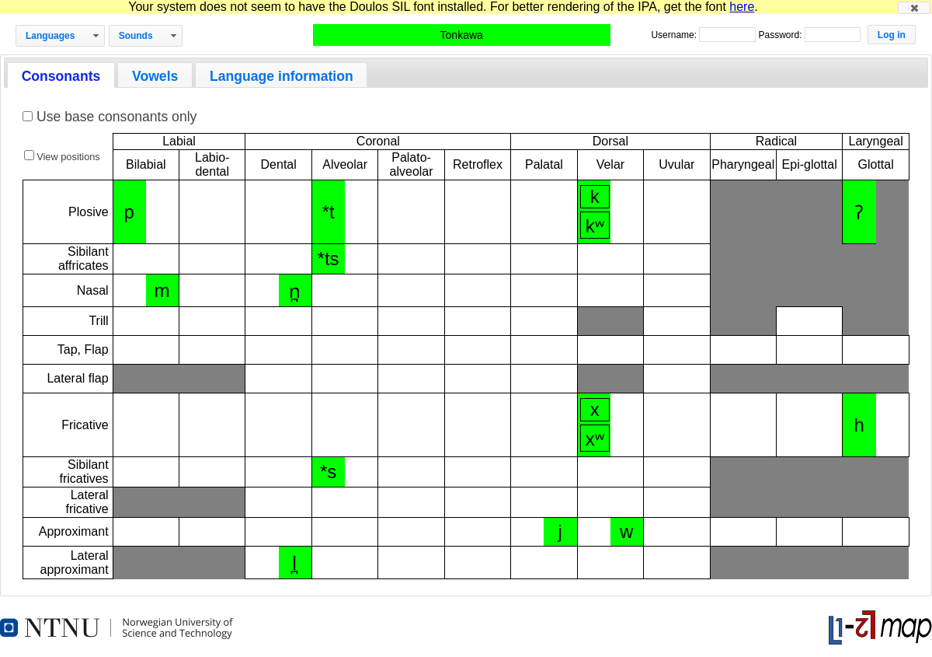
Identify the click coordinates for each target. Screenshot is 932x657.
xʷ (595, 438)
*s (328, 471)
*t (328, 211)
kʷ (595, 225)
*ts (328, 258)
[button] (914, 8)
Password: (781, 35)
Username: (675, 35)
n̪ (295, 291)
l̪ (294, 563)
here (741, 6)
